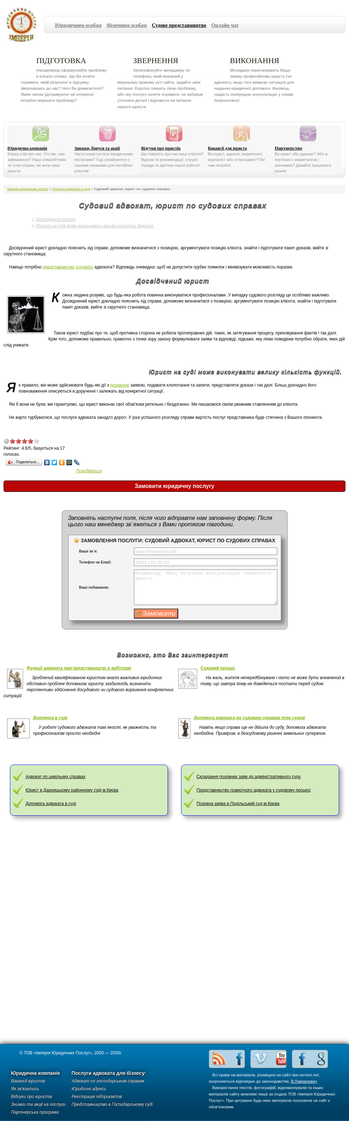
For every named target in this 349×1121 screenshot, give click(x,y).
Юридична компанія (27, 148)
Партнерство (288, 148)
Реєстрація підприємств (97, 1096)
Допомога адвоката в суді (51, 803)
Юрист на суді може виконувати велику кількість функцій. (95, 225)
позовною (119, 385)
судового (84, 267)
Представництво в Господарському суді (112, 1104)
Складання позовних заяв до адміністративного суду (249, 776)
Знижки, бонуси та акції (97, 148)
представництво (59, 267)
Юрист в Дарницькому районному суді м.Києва (72, 790)
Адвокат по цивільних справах (55, 776)
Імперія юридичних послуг (24, 25)
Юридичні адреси (89, 1088)
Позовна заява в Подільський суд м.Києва (238, 803)
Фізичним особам (127, 25)
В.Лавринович (304, 1081)
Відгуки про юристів (160, 148)
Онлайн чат (225, 25)
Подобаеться (89, 470)
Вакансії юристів (28, 1080)
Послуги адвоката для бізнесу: (109, 1073)
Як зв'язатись (25, 1088)
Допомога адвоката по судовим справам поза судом (249, 717)
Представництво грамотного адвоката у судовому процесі (254, 790)
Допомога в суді (50, 717)
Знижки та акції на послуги (38, 1104)
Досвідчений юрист (55, 219)
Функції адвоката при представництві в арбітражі (79, 668)
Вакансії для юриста (227, 148)
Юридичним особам (78, 25)
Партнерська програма (35, 1112)
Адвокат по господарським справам (108, 1080)
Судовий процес (218, 668)
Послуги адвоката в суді (71, 189)
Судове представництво (179, 25)
